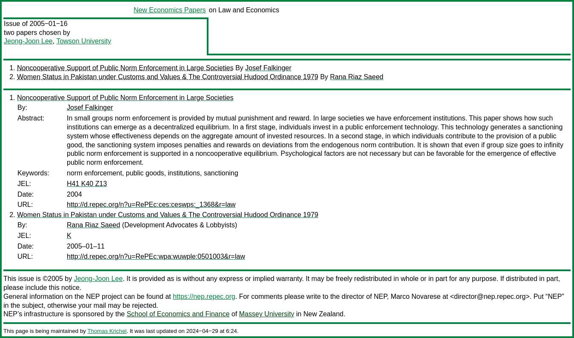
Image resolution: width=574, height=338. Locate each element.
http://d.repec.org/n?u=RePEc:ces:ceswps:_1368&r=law (151, 204)
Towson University (83, 41)
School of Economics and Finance (178, 314)
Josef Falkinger (268, 68)
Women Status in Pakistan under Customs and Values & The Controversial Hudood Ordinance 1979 (167, 76)
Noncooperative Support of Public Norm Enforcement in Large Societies (125, 68)
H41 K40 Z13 (87, 183)
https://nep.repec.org (204, 296)
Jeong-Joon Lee (28, 41)
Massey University (266, 314)
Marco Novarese (415, 296)
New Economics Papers (170, 10)
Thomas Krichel (106, 331)
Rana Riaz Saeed (356, 76)
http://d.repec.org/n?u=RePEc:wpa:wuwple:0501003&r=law (156, 256)
